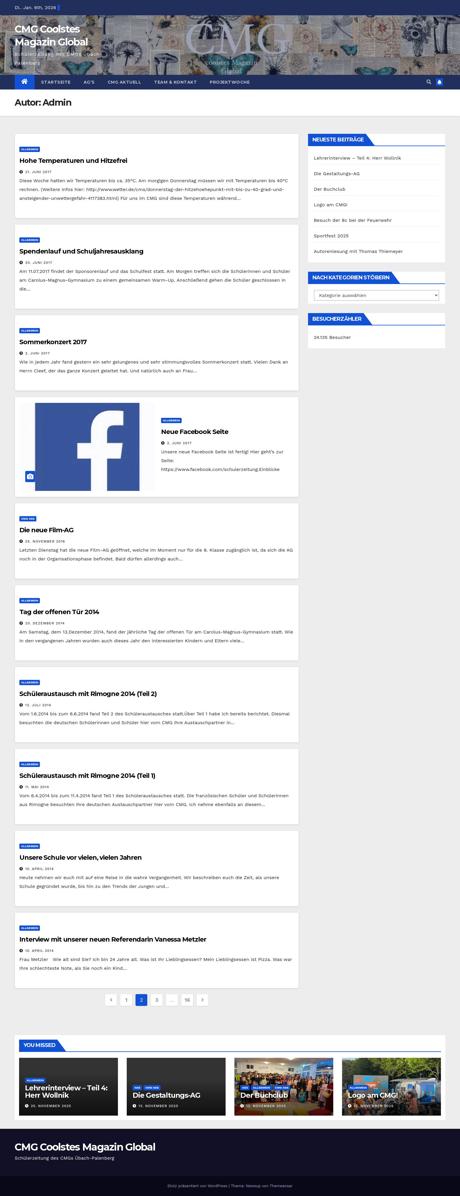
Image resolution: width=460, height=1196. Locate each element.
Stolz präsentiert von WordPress (198, 1186)
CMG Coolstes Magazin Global (85, 1147)
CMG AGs (28, 518)
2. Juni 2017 (37, 353)
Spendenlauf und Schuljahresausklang (81, 251)
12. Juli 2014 (38, 705)
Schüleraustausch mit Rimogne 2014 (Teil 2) (88, 694)
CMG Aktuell (124, 82)
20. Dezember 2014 (45, 623)
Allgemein (29, 149)
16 (187, 1000)
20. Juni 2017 (38, 263)
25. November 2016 (45, 541)
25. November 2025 (51, 1106)
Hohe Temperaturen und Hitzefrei (73, 161)
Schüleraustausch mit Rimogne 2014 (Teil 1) (87, 776)
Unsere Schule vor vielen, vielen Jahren (80, 857)
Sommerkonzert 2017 (53, 342)
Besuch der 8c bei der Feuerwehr (353, 220)
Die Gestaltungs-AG (337, 173)
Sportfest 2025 (331, 236)
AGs (137, 1087)
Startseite (56, 82)
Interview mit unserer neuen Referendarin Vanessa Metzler (112, 939)
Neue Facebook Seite (194, 432)
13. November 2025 (158, 1106)
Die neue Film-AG (46, 530)
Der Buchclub (330, 189)
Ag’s (89, 82)
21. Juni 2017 (38, 172)
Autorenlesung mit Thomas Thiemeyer (358, 251)
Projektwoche (230, 82)
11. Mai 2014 (37, 787)
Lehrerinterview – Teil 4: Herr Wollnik (357, 158)
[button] (429, 82)
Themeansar (281, 1186)
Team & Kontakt (175, 82)
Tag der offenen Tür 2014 (59, 612)
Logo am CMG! (331, 204)
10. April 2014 (39, 869)
